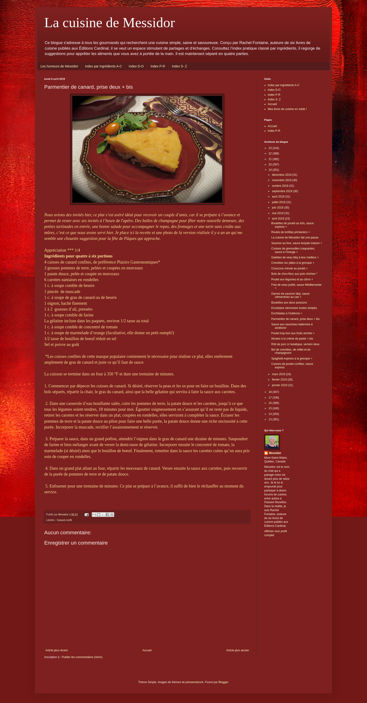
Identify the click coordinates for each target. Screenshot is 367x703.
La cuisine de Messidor (109, 22)
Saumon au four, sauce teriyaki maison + (296, 243)
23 (271, 148)
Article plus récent (56, 650)
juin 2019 (278, 207)
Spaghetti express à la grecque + (291, 358)
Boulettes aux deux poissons (289, 302)
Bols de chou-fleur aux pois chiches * (294, 273)
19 (271, 170)
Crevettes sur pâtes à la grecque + (292, 262)
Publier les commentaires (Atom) (82, 657)
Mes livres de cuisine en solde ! (287, 109)
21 (271, 159)
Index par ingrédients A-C (103, 66)
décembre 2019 (282, 174)
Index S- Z (179, 66)
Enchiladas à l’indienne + (286, 313)
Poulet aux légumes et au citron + (292, 279)
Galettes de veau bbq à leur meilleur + (295, 257)
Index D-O (136, 66)
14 (271, 414)
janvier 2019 (280, 385)
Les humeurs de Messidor (59, 66)
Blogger (223, 682)
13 (271, 419)
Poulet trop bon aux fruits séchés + (293, 333)
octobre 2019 (280, 185)
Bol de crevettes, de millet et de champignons (290, 351)
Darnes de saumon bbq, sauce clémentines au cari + (290, 295)
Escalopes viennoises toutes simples (294, 308)
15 (271, 408)
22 (271, 153)
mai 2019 (278, 213)
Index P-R (157, 66)
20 (271, 164)
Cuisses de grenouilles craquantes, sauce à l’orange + (293, 250)
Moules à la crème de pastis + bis (292, 338)
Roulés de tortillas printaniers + (290, 232)
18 (271, 392)
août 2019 (278, 196)
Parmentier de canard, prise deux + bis (295, 319)
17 (271, 397)
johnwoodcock (194, 682)
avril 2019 (278, 218)
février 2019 (280, 379)
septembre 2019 (282, 191)
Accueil (147, 650)
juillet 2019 (279, 202)
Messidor (275, 453)
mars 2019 (279, 374)
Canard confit (64, 520)
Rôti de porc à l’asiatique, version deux (295, 344)
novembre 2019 (282, 180)
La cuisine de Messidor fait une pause (294, 237)
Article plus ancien (237, 650)
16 (271, 403)
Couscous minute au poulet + (289, 268)
